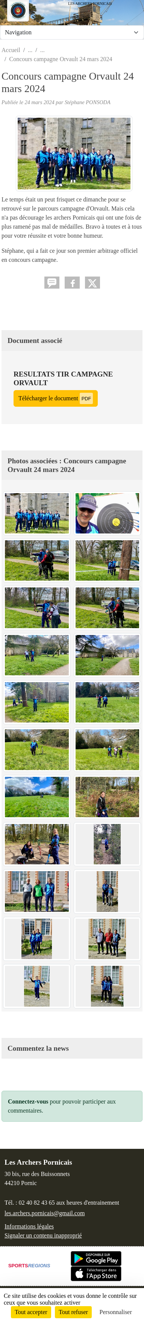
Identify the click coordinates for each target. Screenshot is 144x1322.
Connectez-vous (28, 1101)
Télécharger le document (55, 398)
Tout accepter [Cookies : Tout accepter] (31, 1312)
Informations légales (29, 1226)
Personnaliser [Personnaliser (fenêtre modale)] (116, 1312)
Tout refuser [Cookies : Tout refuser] (73, 1312)
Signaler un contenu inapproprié (43, 1235)
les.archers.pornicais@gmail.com (45, 1213)
